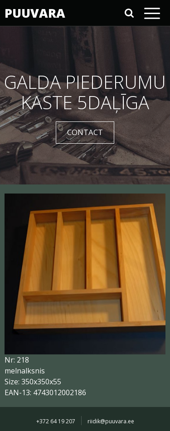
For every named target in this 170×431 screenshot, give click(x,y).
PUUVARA (34, 13)
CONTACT (85, 132)
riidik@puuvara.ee (110, 421)
